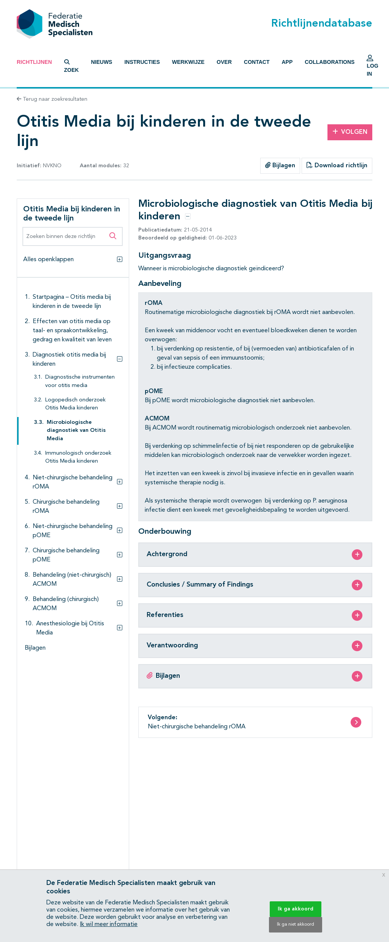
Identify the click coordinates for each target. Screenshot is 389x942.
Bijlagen (280, 165)
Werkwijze (188, 62)
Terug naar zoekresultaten (52, 99)
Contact (256, 62)
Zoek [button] (71, 66)
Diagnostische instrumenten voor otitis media (80, 381)
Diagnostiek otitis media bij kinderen (69, 359)
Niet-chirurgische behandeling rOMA (72, 482)
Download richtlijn (337, 165)
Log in (372, 67)
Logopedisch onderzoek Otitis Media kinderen (75, 404)
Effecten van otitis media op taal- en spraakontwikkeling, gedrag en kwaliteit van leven (72, 331)
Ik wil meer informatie (109, 924)
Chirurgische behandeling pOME (66, 555)
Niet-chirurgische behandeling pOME (72, 531)
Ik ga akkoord (295, 909)
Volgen (349, 131)
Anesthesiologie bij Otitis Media (70, 628)
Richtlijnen (34, 62)
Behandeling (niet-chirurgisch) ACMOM (72, 579)
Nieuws (101, 62)
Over (224, 62)
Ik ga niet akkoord (295, 924)
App (287, 62)
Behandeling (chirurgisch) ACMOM (66, 604)
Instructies (142, 62)
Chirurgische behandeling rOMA (66, 506)
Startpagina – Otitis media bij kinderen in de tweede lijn (72, 301)
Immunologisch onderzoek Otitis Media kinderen (78, 457)
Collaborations (329, 62)
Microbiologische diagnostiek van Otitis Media (76, 431)
